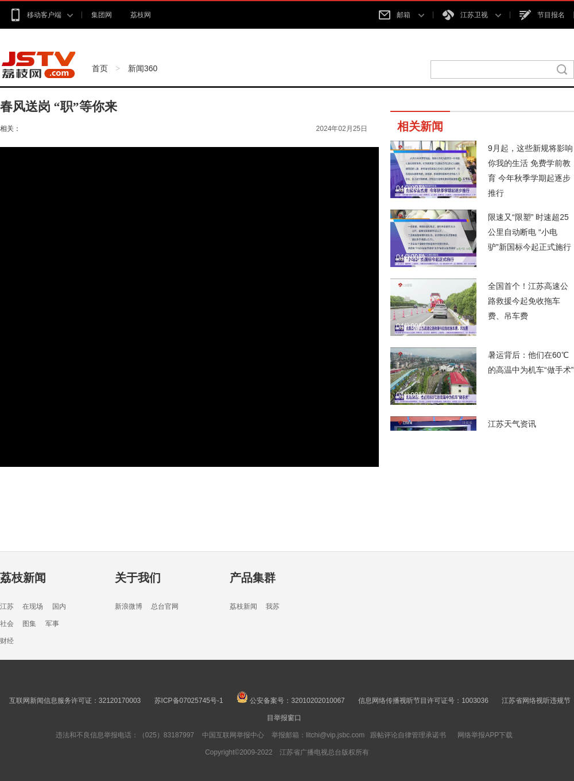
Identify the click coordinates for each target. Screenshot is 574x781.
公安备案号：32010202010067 (290, 701)
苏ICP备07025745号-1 (188, 701)
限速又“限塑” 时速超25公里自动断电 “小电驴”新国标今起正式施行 (529, 232)
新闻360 (142, 68)
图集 (29, 624)
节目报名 (542, 15)
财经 (7, 641)
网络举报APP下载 (485, 735)
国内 (59, 606)
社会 (7, 624)
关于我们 (138, 577)
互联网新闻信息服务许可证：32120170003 (75, 701)
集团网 (101, 15)
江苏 (7, 606)
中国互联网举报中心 (233, 735)
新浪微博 (128, 606)
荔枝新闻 (23, 577)
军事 (52, 624)
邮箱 (401, 15)
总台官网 (165, 606)
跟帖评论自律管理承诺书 (408, 735)
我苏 (273, 606)
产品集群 (253, 577)
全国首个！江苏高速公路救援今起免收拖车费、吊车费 (528, 300)
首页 (100, 68)
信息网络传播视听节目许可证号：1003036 (423, 701)
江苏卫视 (472, 15)
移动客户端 (41, 15)
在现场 (32, 606)
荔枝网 (140, 15)
